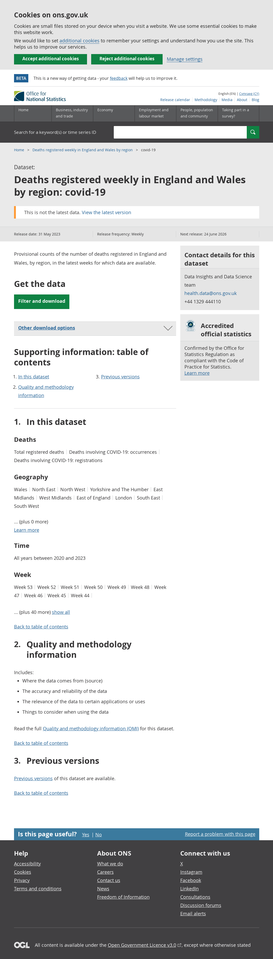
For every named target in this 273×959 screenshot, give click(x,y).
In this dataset (33, 376)
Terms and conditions (38, 888)
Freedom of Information (123, 897)
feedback (119, 78)
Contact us (108, 880)
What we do (110, 864)
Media (227, 99)
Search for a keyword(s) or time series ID (55, 132)
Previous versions (120, 376)
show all (61, 612)
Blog (255, 99)
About (242, 99)
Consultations (195, 897)
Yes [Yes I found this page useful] (85, 834)
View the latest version (106, 212)
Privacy (22, 880)
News (103, 888)
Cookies (22, 872)
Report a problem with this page (220, 834)
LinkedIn (189, 888)
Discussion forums (200, 905)
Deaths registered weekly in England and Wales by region (83, 149)
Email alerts (193, 913)
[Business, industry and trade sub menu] (72, 114)
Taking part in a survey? (235, 113)
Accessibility (27, 864)
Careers (105, 872)
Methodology (206, 99)
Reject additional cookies (126, 59)
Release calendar (175, 99)
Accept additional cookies (50, 59)
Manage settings (185, 59)
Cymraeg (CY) (249, 93)
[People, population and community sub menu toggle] (197, 114)
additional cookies (79, 40)
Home (23, 109)
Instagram (191, 872)
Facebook (190, 880)
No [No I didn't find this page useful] (98, 834)
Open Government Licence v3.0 (142, 945)
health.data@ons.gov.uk (210, 293)
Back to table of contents (41, 626)
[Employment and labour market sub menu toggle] (155, 114)
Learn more (197, 373)
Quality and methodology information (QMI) (91, 728)
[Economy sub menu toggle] (114, 114)
